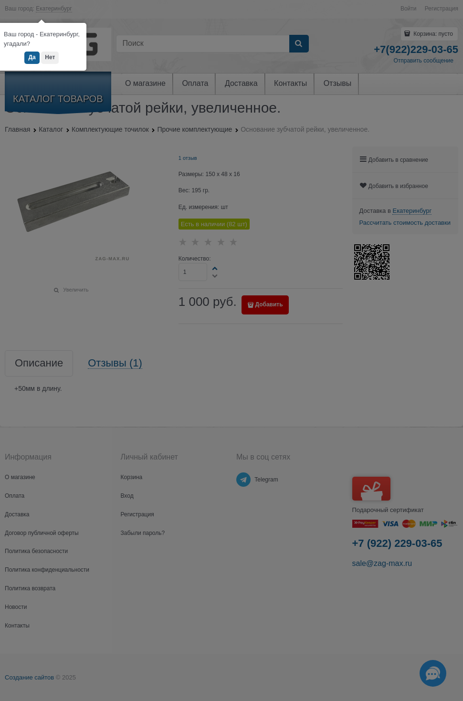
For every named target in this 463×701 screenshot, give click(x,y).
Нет (50, 57)
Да (31, 57)
